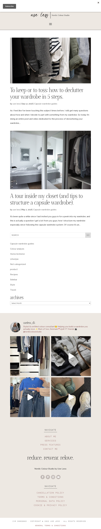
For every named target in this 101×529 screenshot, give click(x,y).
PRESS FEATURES (50, 444)
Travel (13, 290)
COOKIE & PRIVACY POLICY (50, 505)
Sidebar (13, 279)
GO (88, 235)
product (14, 269)
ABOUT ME (50, 436)
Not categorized (18, 264)
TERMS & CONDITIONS (50, 497)
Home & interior (17, 254)
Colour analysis (17, 249)
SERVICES (50, 440)
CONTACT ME (50, 449)
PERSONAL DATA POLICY (50, 501)
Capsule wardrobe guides (45, 104)
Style (12, 285)
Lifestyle (14, 259)
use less (16, 104)
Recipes (14, 274)
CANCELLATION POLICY (50, 492)
